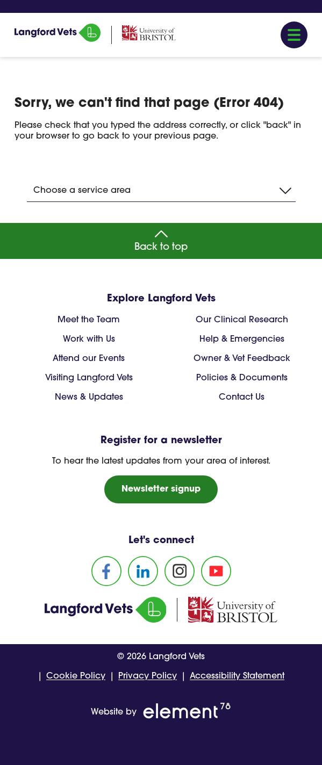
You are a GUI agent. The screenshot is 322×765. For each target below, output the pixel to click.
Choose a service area (162, 191)
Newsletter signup (161, 489)
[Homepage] (58, 39)
